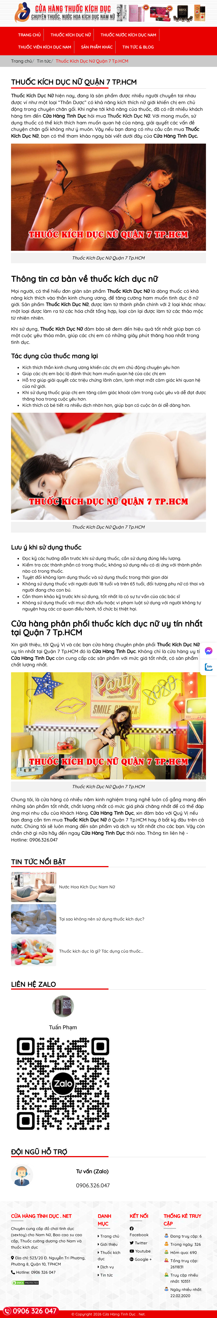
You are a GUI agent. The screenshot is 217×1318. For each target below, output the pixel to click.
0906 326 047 (43, 1272)
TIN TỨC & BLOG (138, 47)
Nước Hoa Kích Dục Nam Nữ (87, 886)
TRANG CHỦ (29, 35)
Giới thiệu (108, 1244)
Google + (141, 1259)
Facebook (139, 1232)
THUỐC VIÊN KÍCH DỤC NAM (44, 47)
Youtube (140, 1251)
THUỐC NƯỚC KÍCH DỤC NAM (128, 35)
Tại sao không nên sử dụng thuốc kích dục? (101, 919)
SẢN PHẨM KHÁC (96, 47)
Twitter (138, 1242)
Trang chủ (21, 61)
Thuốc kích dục (109, 1255)
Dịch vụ (106, 1266)
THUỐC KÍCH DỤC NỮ (71, 35)
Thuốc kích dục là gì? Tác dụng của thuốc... (101, 951)
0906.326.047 (93, 1185)
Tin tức (44, 61)
